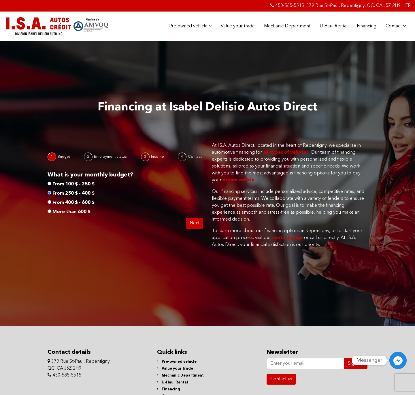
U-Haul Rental (334, 26)
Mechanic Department (287, 26)
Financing (366, 26)
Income (157, 157)
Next (194, 223)
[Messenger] (398, 360)
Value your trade (238, 26)
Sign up (356, 363)
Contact (396, 26)
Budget (64, 157)
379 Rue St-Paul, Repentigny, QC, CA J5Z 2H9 (353, 5)
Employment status (110, 157)
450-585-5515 (287, 5)
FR (408, 5)
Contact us (281, 379)
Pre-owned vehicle (190, 26)
